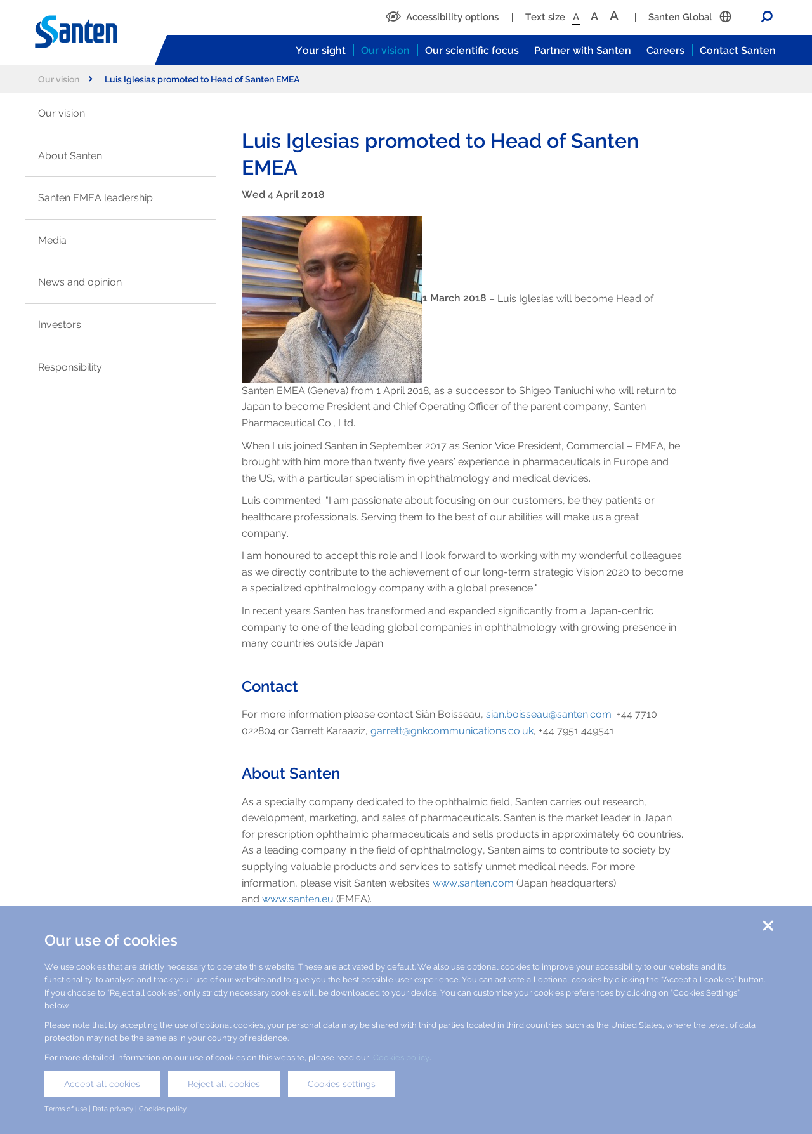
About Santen (70, 156)
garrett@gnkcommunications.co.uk (452, 731)
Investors (59, 325)
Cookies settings (342, 1084)
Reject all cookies (224, 1084)
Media (52, 240)
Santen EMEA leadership (95, 198)
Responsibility (70, 367)
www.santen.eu (298, 899)
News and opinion (80, 282)
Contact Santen (738, 50)
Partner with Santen (582, 50)
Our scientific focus (472, 50)
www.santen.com (473, 883)
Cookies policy (401, 1057)
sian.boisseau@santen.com (549, 714)
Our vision (385, 50)
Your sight (321, 50)
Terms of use (65, 1108)
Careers (665, 50)
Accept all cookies (102, 1084)
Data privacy (113, 1108)
